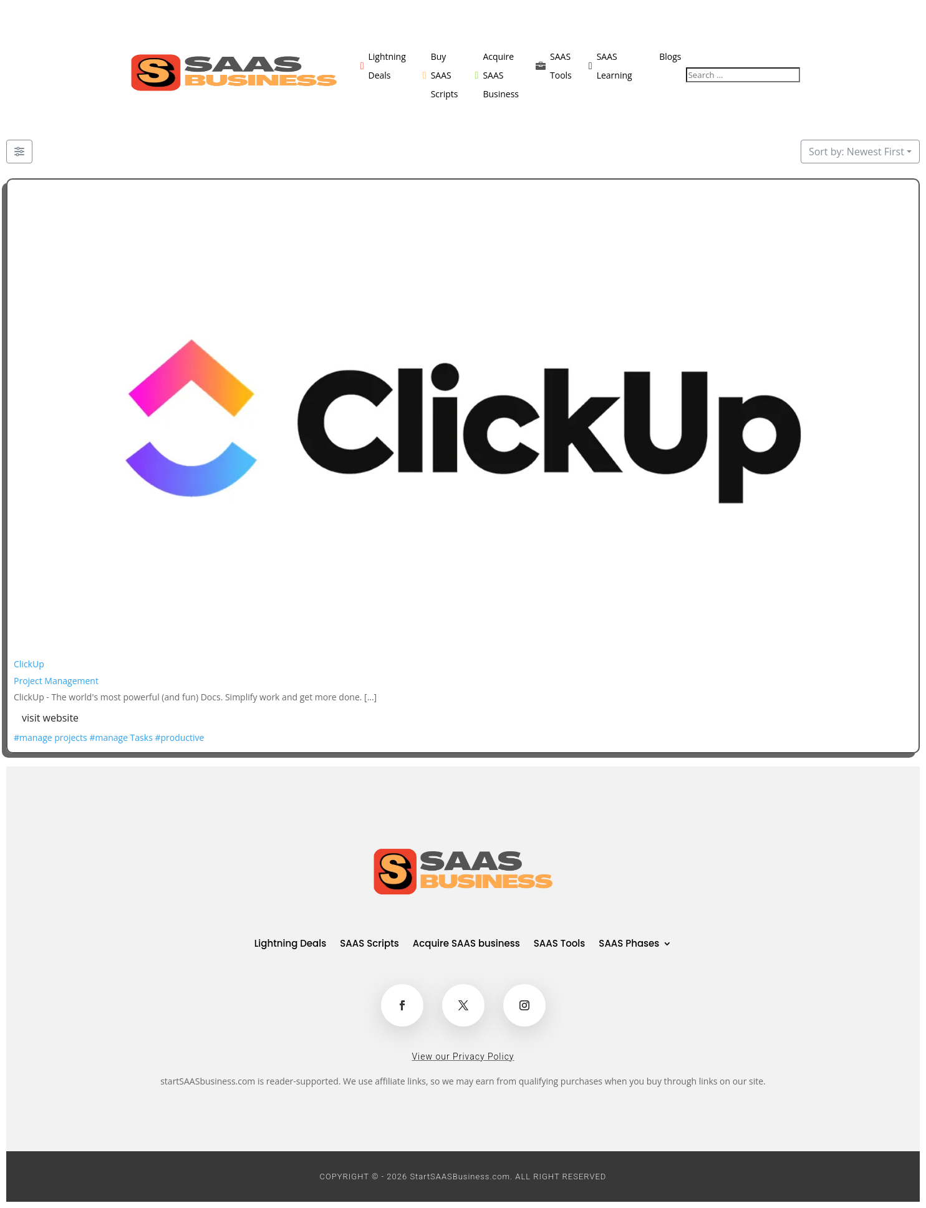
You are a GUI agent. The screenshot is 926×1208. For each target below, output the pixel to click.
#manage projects (50, 737)
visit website (50, 718)
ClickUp (29, 664)
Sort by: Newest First (856, 151)
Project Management (56, 681)
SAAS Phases (629, 944)
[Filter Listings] (19, 151)
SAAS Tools (560, 944)
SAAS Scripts (369, 944)
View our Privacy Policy (463, 1056)
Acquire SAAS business (466, 944)
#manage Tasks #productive (146, 737)
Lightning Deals (290, 944)
